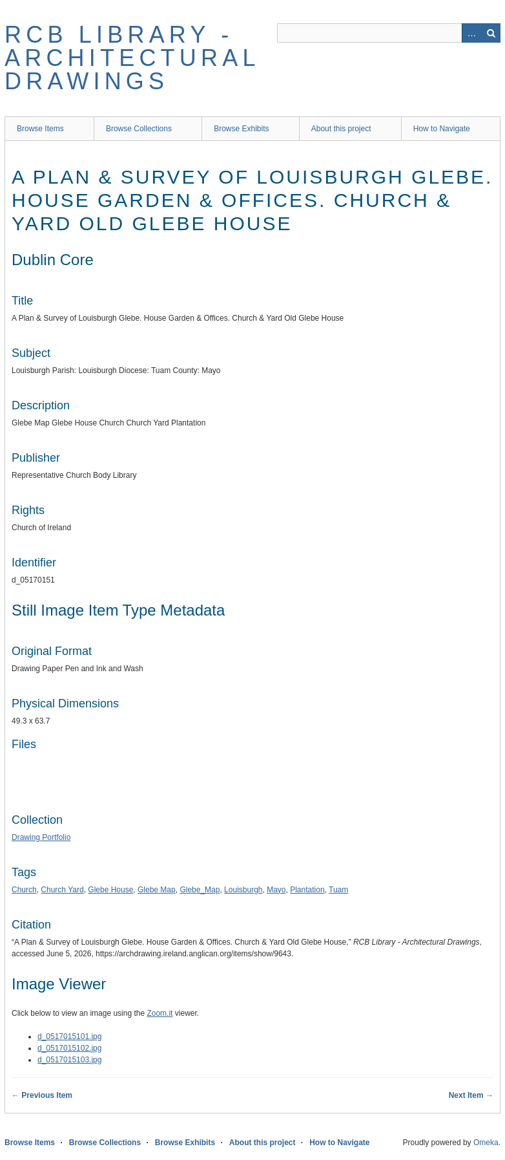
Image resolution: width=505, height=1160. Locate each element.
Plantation (307, 889)
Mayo (276, 889)
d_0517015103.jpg (69, 1059)
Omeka (486, 1142)
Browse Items (40, 128)
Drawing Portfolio (41, 837)
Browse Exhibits (241, 128)
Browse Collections (139, 128)
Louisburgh (243, 889)
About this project (341, 128)
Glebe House (110, 889)
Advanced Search (471, 33)
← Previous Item (42, 1095)
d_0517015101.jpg (69, 1036)
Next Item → (471, 1095)
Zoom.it (159, 1013)
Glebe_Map (200, 889)
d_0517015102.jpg (69, 1048)
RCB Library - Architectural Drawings (132, 57)
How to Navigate (441, 128)
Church (24, 889)
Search (490, 33)
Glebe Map (157, 889)
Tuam (338, 889)
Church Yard (62, 889)
